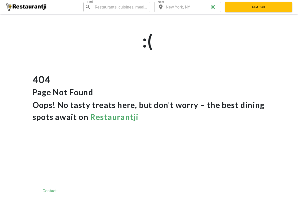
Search (258, 7)
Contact (50, 190)
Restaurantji (114, 117)
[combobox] (120, 7)
